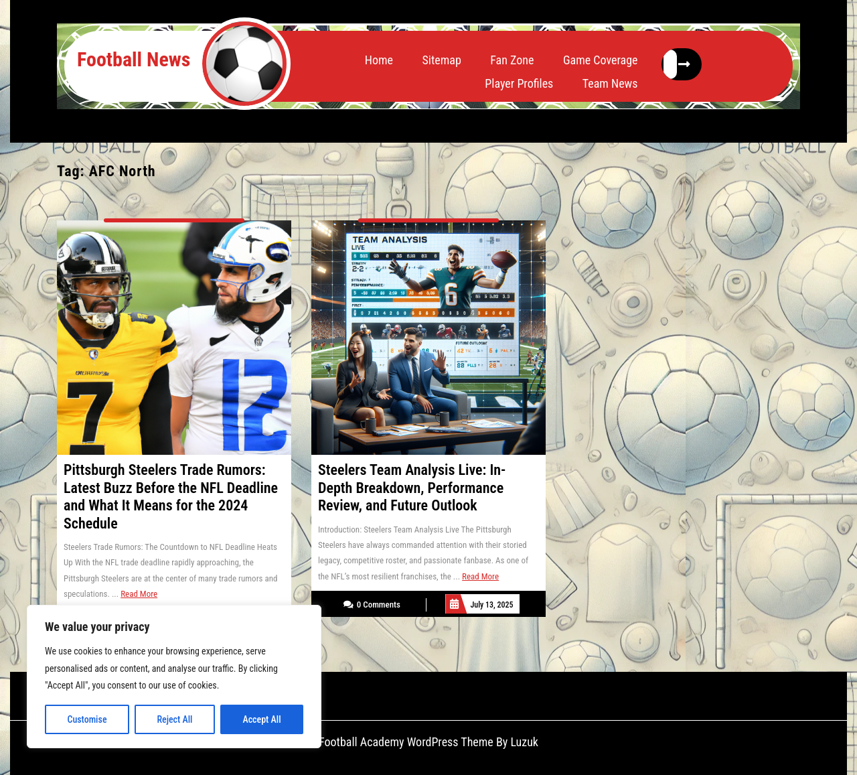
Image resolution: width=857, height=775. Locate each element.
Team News (610, 83)
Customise (86, 719)
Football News (133, 59)
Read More (139, 594)
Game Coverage (600, 60)
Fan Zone (512, 60)
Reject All (174, 719)
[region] (174, 676)
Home (379, 60)
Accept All (261, 719)
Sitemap (441, 60)
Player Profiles (519, 83)
